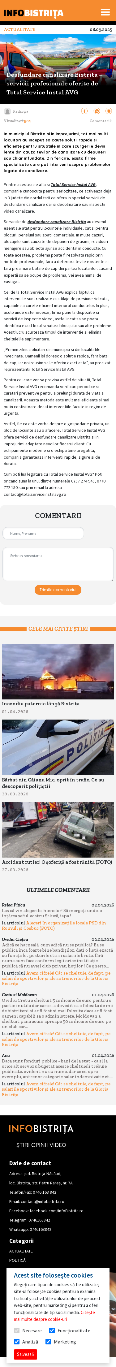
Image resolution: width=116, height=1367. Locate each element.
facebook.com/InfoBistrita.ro (57, 1210)
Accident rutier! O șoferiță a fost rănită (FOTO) (57, 862)
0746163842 (39, 1220)
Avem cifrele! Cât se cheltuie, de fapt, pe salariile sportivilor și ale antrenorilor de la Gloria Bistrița (56, 978)
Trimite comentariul (58, 589)
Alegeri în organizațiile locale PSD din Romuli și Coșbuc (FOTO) (54, 925)
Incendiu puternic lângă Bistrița (40, 704)
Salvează (25, 1354)
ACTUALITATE (21, 1251)
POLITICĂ (17, 1260)
